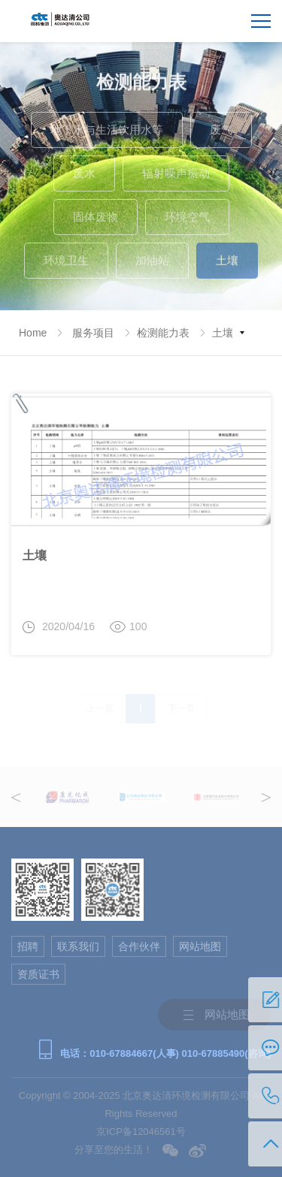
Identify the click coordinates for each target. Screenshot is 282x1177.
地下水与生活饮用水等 (106, 133)
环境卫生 (66, 264)
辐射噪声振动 (176, 177)
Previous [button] (16, 797)
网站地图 (200, 946)
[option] (67, 797)
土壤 (227, 264)
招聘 (27, 946)
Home (33, 333)
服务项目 (93, 333)
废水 (84, 177)
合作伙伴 (139, 946)
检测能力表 (163, 333)
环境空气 (187, 220)
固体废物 (95, 220)
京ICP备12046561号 (141, 1131)
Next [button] (266, 797)
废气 (221, 133)
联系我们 (78, 946)
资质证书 (38, 974)
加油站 (152, 264)
